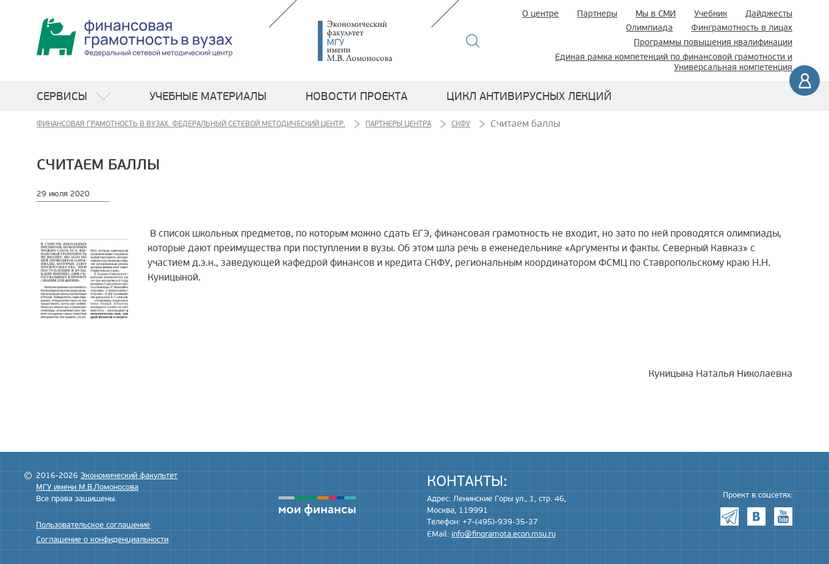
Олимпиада (649, 28)
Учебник (710, 14)
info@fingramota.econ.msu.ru (503, 534)
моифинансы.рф (317, 506)
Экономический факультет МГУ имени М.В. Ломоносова (373, 41)
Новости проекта (356, 96)
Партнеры (597, 14)
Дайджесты (768, 14)
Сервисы (62, 96)
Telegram (729, 516)
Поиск (473, 41)
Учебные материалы (208, 96)
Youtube (783, 516)
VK (756, 516)
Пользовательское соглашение (93, 525)
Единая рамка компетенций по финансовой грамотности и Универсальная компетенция (673, 62)
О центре (540, 14)
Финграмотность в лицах (741, 28)
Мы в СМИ (656, 14)
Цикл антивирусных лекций (529, 96)
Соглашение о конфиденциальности (102, 539)
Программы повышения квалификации (713, 42)
